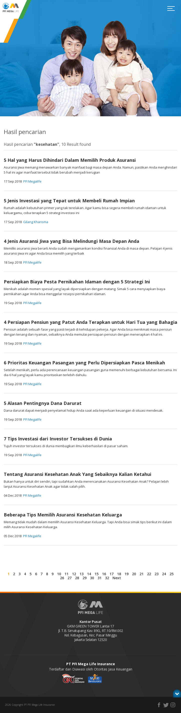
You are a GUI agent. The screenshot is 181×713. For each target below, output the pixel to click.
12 (74, 573)
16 (104, 573)
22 (149, 573)
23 (156, 573)
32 (107, 577)
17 (112, 573)
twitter (165, 704)
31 (100, 577)
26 (62, 577)
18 (119, 573)
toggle (177, 693)
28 (77, 577)
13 (82, 573)
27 (70, 577)
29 (84, 577)
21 (142, 573)
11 (66, 573)
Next (116, 577)
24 (164, 573)
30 (92, 577)
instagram (173, 704)
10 (59, 573)
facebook (159, 704)
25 (172, 573)
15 (96, 573)
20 (134, 573)
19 (126, 573)
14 (89, 573)
